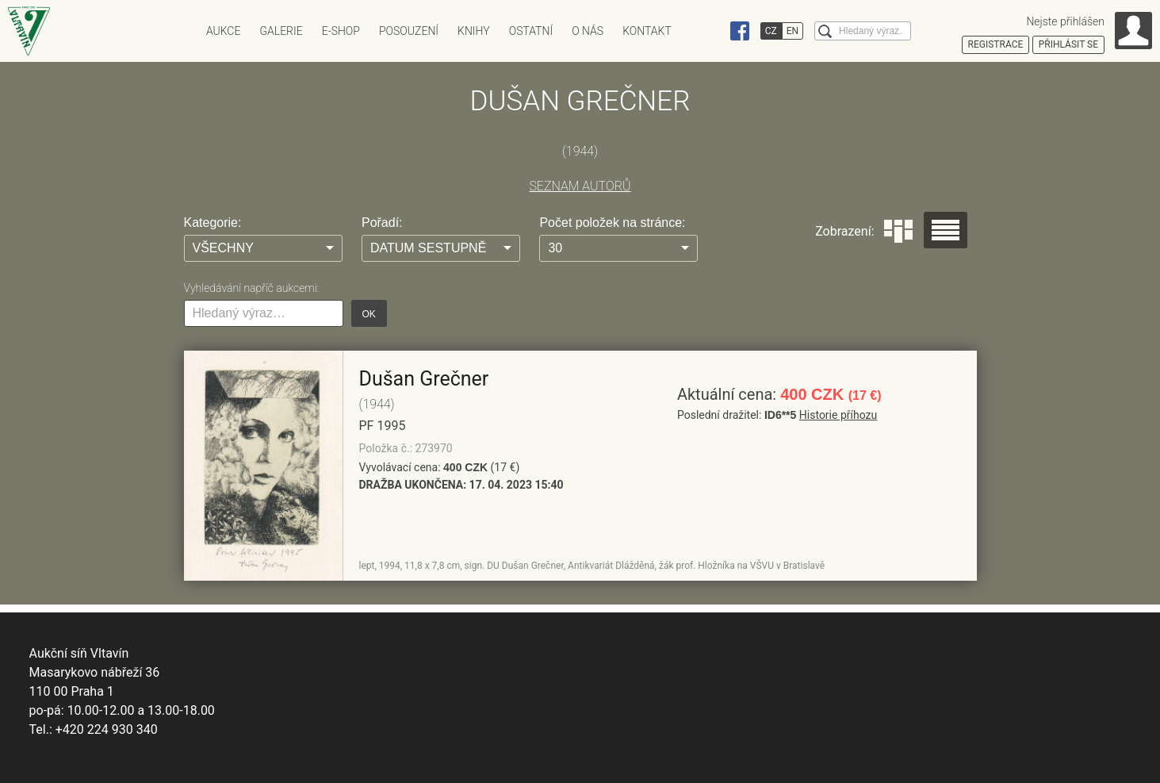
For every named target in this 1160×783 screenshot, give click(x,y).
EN (792, 30)
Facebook (739, 30)
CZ (771, 30)
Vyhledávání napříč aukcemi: (252, 288)
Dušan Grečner (424, 378)
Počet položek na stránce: (612, 222)
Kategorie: (213, 222)
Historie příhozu (838, 415)
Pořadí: (382, 222)
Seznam (945, 230)
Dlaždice (898, 231)
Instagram (709, 30)
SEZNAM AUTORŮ (579, 186)
